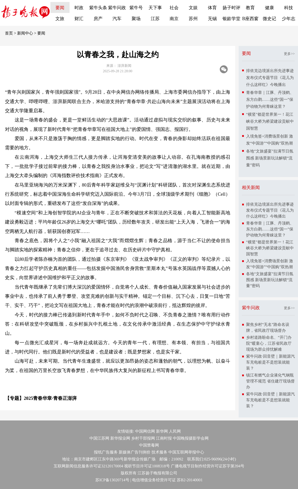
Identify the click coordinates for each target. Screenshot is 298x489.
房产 (98, 18)
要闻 (59, 7)
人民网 (175, 431)
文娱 (193, 7)
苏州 (193, 18)
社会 (174, 7)
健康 (269, 7)
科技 (288, 7)
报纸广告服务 (106, 452)
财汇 (78, 18)
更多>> (289, 54)
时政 (78, 7)
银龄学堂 (231, 18)
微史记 (269, 18)
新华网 (162, 431)
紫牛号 (136, 7)
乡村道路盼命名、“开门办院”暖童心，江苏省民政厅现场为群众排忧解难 (269, 343)
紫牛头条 (98, 7)
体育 (212, 7)
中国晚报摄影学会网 (191, 438)
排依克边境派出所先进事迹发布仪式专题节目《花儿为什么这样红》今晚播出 (270, 78)
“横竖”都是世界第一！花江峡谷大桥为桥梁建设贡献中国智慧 (270, 121)
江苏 (155, 18)
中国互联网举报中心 (186, 452)
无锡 (212, 18)
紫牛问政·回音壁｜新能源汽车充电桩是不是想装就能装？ (270, 362)
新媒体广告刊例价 (134, 452)
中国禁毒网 (149, 445)
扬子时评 (231, 7)
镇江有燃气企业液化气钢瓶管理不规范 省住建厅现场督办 (270, 381)
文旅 (59, 18)
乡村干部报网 (143, 438)
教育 (250, 7)
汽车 (116, 18)
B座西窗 (250, 18)
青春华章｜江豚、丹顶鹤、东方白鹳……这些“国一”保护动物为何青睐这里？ (270, 99)
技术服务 (159, 452)
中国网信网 (145, 431)
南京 (174, 18)
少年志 (288, 18)
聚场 (136, 18)
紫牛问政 (117, 7)
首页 (9, 33)
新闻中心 (25, 33)
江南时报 (164, 438)
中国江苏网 (99, 438)
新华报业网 (120, 438)
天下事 (155, 7)
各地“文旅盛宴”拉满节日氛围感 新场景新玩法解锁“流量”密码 (269, 158)
